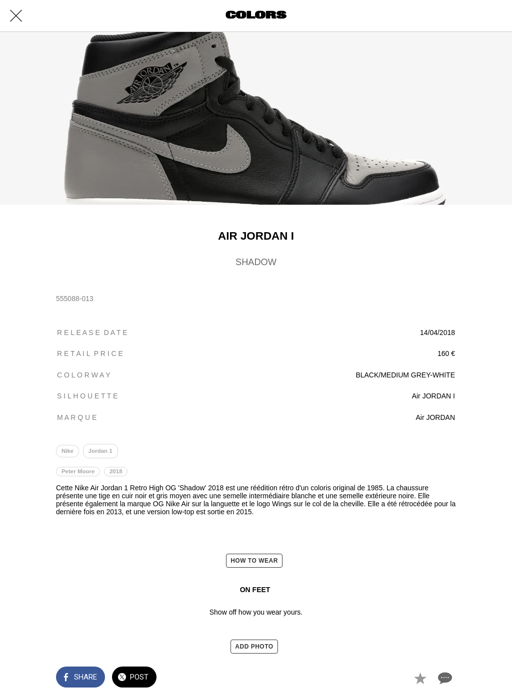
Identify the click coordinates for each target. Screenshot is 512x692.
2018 (116, 471)
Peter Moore (78, 471)
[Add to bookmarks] (420, 678)
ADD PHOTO (254, 646)
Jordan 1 (100, 451)
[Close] (16, 16)
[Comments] (444, 678)
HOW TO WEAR (254, 560)
